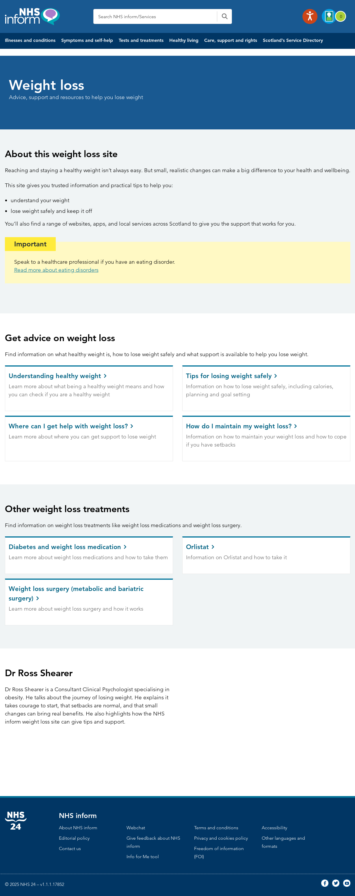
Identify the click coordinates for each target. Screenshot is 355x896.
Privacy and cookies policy (221, 838)
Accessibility (274, 827)
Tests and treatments (141, 40)
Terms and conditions (216, 827)
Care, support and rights (230, 40)
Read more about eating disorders (56, 270)
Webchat (136, 827)
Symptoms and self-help (87, 40)
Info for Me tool (143, 856)
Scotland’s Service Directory (293, 40)
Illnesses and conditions (30, 40)
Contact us (70, 848)
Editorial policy (74, 838)
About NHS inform (78, 827)
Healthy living (183, 40)
